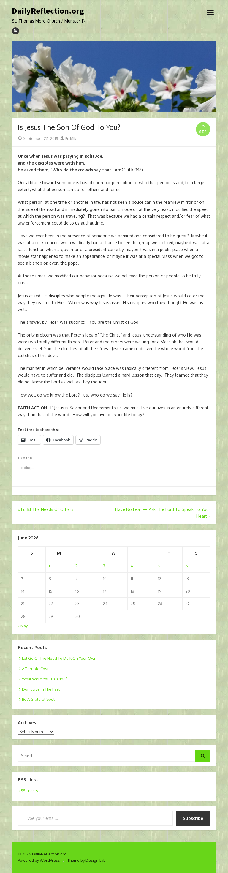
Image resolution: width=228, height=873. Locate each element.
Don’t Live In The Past (41, 689)
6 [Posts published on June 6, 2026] (187, 565)
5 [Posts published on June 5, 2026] (159, 565)
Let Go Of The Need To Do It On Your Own (59, 658)
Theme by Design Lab (86, 860)
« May (23, 625)
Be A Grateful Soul (38, 699)
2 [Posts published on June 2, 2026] (76, 565)
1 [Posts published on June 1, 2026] (49, 565)
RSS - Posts (28, 790)
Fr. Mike (69, 138)
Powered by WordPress (39, 860)
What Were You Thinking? (44, 678)
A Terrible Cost (35, 668)
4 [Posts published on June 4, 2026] (132, 565)
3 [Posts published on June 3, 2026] (104, 565)
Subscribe (193, 818)
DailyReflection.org (48, 11)
